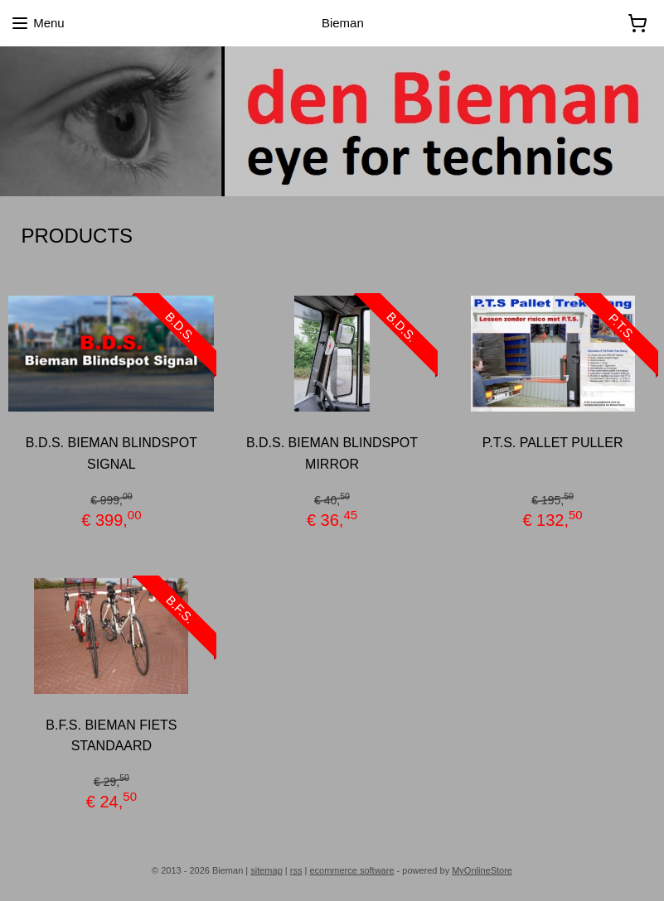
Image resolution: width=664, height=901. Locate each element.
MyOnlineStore (482, 870)
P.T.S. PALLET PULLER (552, 443)
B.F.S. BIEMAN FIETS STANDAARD (111, 735)
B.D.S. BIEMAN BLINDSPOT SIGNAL (111, 453)
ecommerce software (351, 870)
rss (296, 870)
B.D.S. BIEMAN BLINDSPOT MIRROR (332, 453)
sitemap (266, 870)
